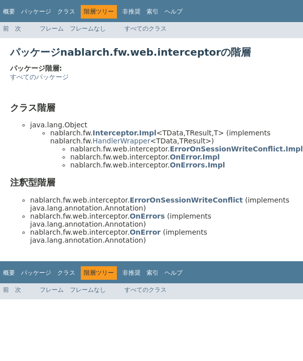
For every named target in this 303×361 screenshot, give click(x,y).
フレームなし (88, 28)
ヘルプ (174, 11)
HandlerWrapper (121, 141)
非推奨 (131, 11)
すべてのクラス (145, 28)
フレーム (52, 28)
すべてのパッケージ (39, 77)
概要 (9, 11)
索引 (152, 11)
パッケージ (36, 11)
